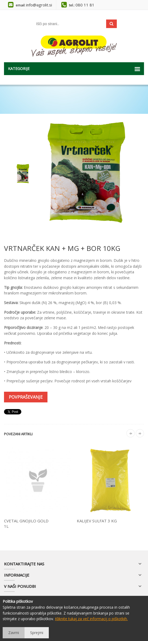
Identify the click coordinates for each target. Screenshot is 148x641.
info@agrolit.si (39, 4)
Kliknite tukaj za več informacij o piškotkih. (91, 618)
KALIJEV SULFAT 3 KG (97, 520)
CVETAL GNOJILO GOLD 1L (26, 523)
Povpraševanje (26, 397)
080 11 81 (84, 4)
